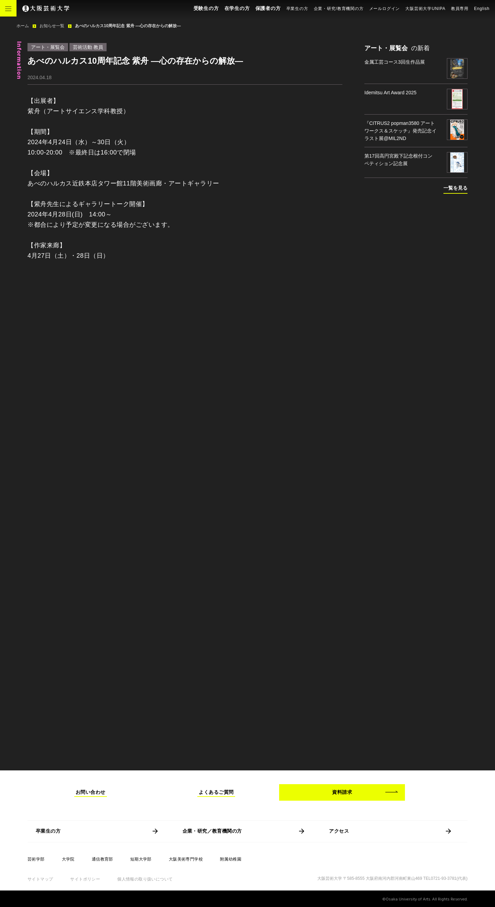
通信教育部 (102, 859)
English (482, 8)
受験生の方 (206, 8)
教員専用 (460, 8)
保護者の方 (268, 8)
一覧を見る (455, 188)
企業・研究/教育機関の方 (339, 8)
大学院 (68, 859)
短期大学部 (141, 859)
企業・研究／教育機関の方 (212, 831)
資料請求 (342, 792)
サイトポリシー (85, 879)
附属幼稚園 (230, 859)
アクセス (339, 831)
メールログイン (384, 8)
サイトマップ (40, 879)
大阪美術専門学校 (186, 859)
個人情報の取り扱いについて (145, 879)
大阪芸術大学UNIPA (425, 8)
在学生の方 (237, 8)
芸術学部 (36, 859)
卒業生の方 (297, 8)
